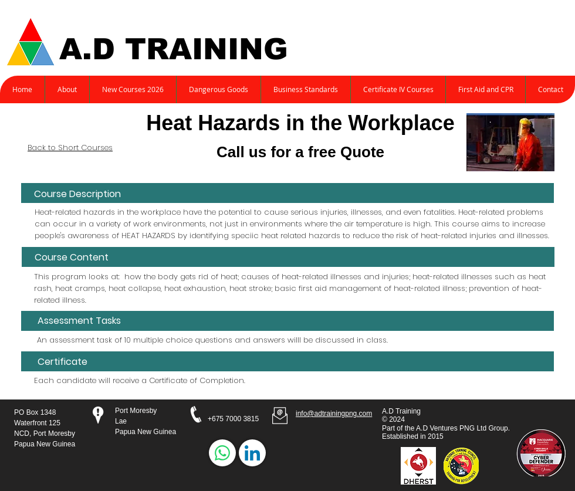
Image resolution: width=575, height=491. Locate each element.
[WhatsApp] (222, 452)
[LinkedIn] (252, 452)
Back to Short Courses (70, 147)
